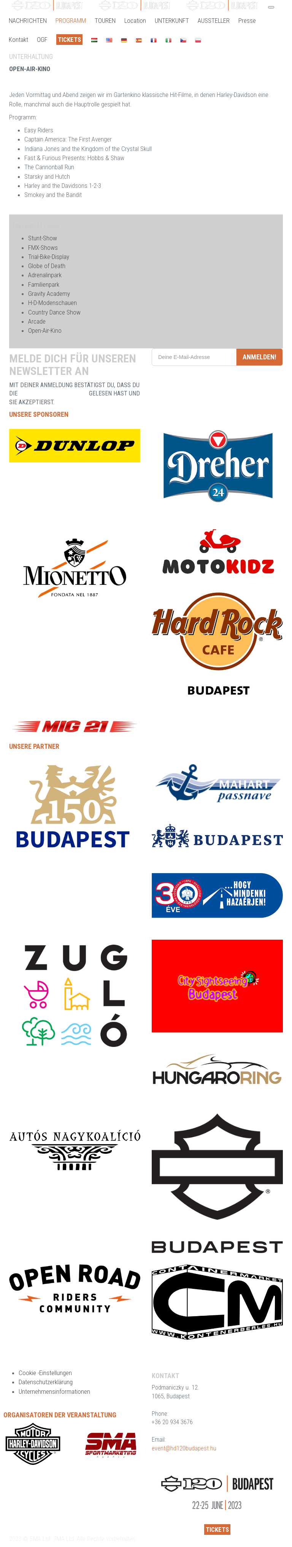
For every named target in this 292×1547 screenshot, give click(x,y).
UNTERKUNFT (172, 20)
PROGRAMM (71, 20)
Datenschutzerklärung (46, 1382)
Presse (247, 20)
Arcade (37, 321)
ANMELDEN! (259, 357)
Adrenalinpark (45, 275)
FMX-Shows (43, 247)
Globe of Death (46, 266)
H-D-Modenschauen (52, 303)
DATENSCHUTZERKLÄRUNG (53, 393)
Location (135, 20)
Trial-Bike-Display (48, 256)
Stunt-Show (42, 238)
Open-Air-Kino (45, 330)
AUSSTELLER (214, 20)
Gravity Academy (49, 293)
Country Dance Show (54, 312)
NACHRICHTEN (28, 20)
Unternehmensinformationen (54, 1391)
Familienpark (43, 284)
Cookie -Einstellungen (45, 1373)
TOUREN (105, 20)
